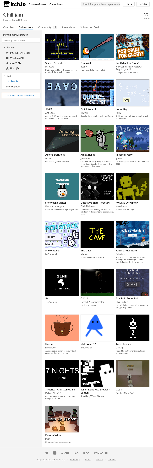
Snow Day (121, 108)
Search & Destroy (55, 62)
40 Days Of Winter (127, 202)
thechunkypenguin (54, 206)
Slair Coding (122, 302)
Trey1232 (85, 302)
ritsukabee (50, 347)
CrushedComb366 (125, 393)
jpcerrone (85, 158)
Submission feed (89, 27)
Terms (88, 459)
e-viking (119, 347)
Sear (47, 298)
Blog (86, 453)
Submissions (26, 27)
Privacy (99, 459)
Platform (9, 47)
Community (44, 27)
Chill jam (13, 14)
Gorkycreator (97, 302)
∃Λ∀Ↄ (48, 108)
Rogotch (120, 69)
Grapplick (86, 62)
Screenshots (68, 27)
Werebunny (121, 206)
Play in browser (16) (18, 52)
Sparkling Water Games (92, 396)
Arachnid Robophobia (128, 298)
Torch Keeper (123, 343)
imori (47, 438)
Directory (75, 459)
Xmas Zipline (88, 154)
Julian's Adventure (126, 250)
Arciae (48, 158)
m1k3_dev (21, 20)
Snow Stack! (52, 250)
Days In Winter (54, 435)
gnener (119, 158)
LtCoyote (49, 66)
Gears (119, 389)
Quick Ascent (88, 108)
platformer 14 (88, 343)
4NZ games (51, 302)
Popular (12, 81)
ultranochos (86, 347)
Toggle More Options (21, 86)
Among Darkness (55, 154)
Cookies (112, 459)
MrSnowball (51, 254)
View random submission (21, 95)
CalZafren (120, 254)
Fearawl (138, 66)
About (65, 453)
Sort (7, 76)
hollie (118, 112)
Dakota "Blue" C (53, 393)
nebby (84, 66)
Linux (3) (12, 68)
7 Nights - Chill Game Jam (60, 389)
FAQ (76, 453)
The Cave (86, 250)
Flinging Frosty (124, 154)
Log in (129, 4)
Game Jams (56, 4)
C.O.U (84, 298)
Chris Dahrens (88, 206)
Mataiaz (84, 254)
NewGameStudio (124, 66)
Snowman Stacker (55, 202)
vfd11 (128, 69)
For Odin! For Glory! (127, 62)
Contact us (101, 453)
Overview (8, 27)
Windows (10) (15, 58)
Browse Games (37, 4)
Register (143, 4)
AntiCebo (50, 112)
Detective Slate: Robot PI (95, 202)
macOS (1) (13, 63)
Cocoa (49, 343)
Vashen (84, 112)
